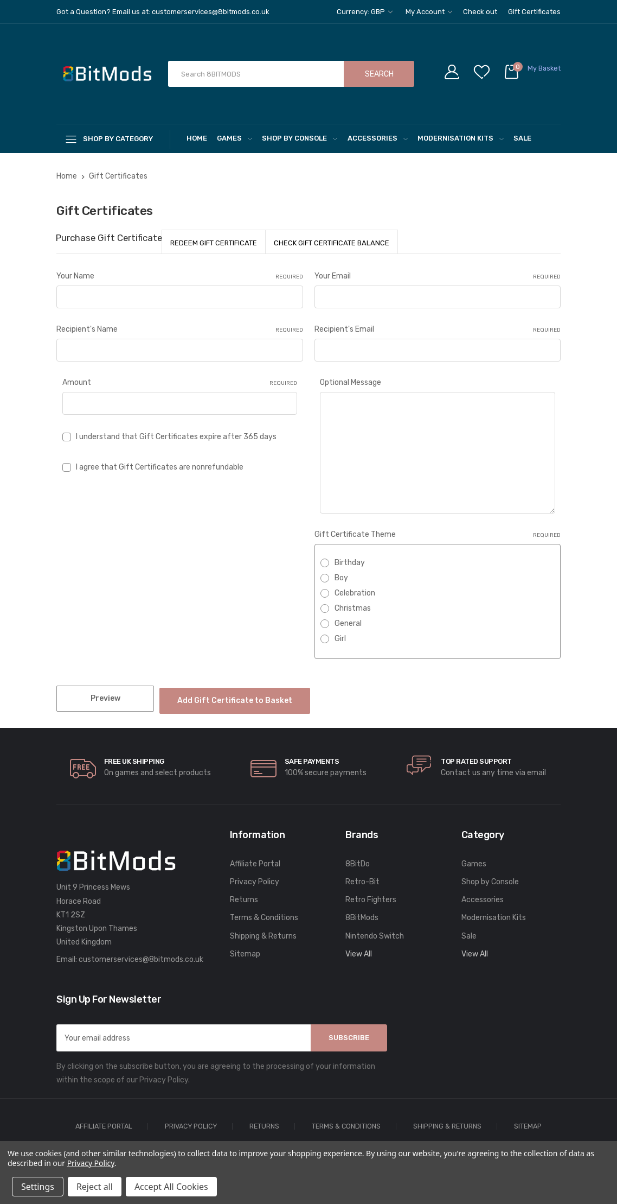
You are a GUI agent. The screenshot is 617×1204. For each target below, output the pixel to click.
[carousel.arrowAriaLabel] (83, 763)
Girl (340, 638)
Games (234, 138)
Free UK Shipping (134, 756)
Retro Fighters (370, 894)
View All (358, 949)
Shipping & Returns (263, 930)
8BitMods (361, 912)
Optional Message (350, 382)
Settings (37, 1187)
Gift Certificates (534, 12)
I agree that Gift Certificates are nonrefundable (159, 467)
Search (379, 74)
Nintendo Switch (374, 930)
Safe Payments (312, 756)
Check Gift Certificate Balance (331, 243)
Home (197, 138)
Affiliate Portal (255, 859)
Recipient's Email (437, 329)
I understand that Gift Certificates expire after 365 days (176, 436)
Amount (180, 383)
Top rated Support (476, 756)
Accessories (378, 138)
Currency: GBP (365, 12)
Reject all (94, 1187)
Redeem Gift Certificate (213, 243)
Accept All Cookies (171, 1187)
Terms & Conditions (264, 912)
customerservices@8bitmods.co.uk (141, 954)
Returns (244, 894)
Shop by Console (299, 138)
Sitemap (245, 949)
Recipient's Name (179, 329)
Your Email (437, 276)
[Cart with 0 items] (532, 74)
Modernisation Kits (460, 138)
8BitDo (357, 859)
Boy (341, 577)
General (348, 623)
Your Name (179, 276)
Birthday (350, 562)
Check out (480, 12)
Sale (522, 138)
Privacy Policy (254, 877)
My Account (429, 12)
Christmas (353, 608)
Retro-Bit (362, 877)
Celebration (355, 593)
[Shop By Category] (113, 138)
